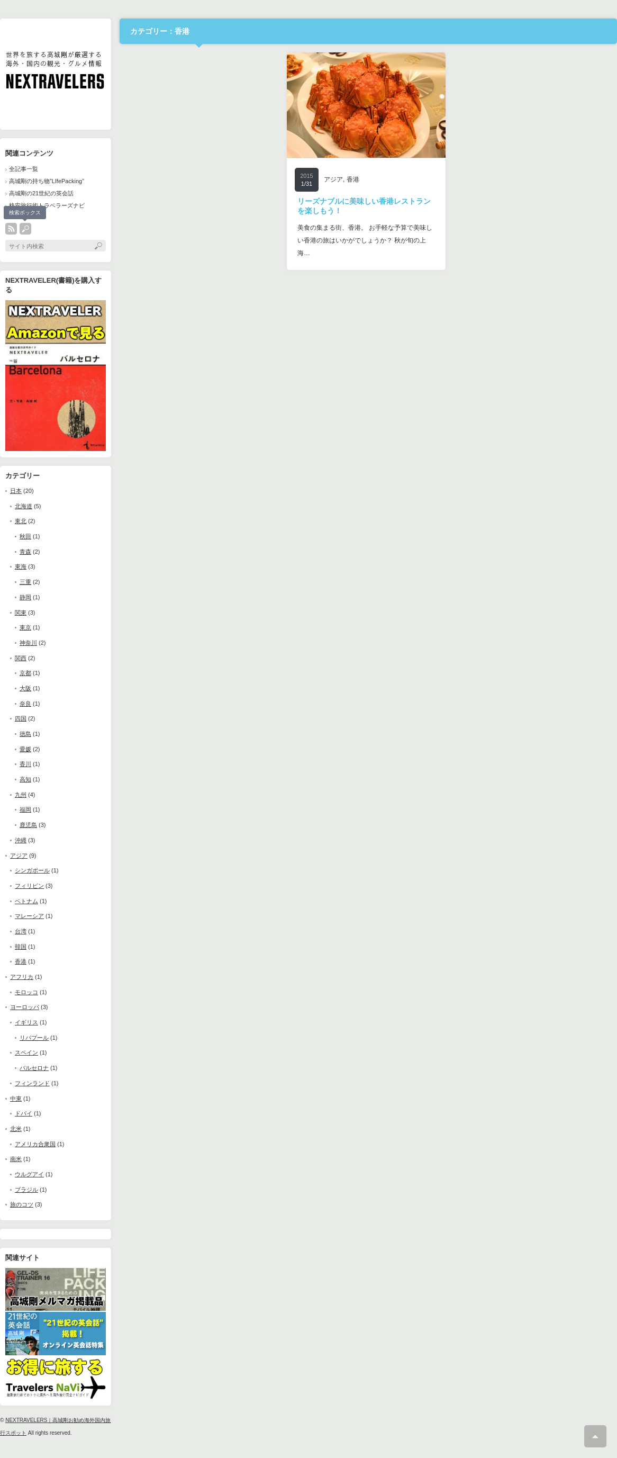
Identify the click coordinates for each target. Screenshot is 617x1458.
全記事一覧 (23, 169)
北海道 (23, 506)
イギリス (26, 1022)
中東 (16, 1098)
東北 (20, 521)
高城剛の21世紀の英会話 (41, 193)
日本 (16, 491)
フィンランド (32, 1083)
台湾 (20, 931)
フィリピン (29, 886)
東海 (20, 566)
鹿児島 (28, 825)
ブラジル (26, 1189)
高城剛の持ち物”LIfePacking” (46, 181)
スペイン (26, 1052)
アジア (19, 855)
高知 (25, 779)
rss (11, 229)
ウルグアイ (29, 1174)
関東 (20, 612)
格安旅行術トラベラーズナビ (47, 205)
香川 (25, 764)
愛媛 (25, 749)
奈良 (25, 703)
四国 (20, 718)
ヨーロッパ (24, 1007)
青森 (25, 551)
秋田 (25, 536)
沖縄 (20, 840)
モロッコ (26, 992)
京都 (25, 673)
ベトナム (26, 901)
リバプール (34, 1037)
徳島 (25, 734)
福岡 (25, 809)
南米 (16, 1159)
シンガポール (32, 870)
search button (25, 229)
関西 (20, 658)
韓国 (20, 946)
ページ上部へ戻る (595, 1436)
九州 (20, 794)
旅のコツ (21, 1204)
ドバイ (23, 1113)
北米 (16, 1129)
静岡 (25, 597)
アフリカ (21, 977)
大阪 (25, 688)
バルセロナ (34, 1068)
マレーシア (29, 916)
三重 (25, 582)
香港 (20, 961)
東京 (25, 627)
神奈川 (28, 643)
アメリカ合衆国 (35, 1144)
